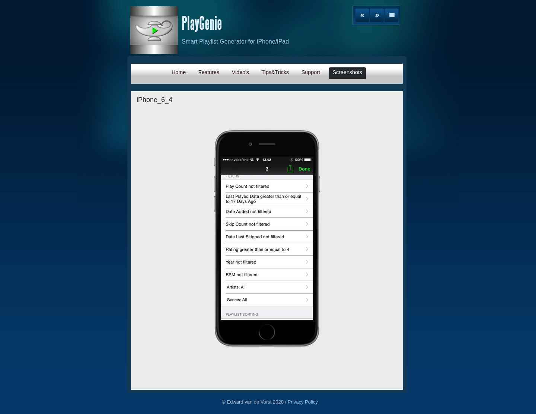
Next (377, 15)
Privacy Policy (303, 402)
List (391, 15)
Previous (362, 15)
